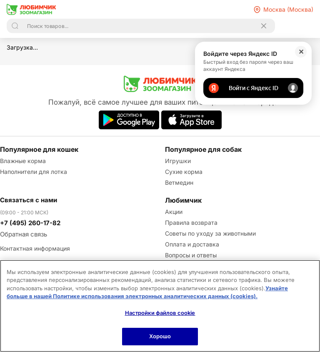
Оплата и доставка (192, 244)
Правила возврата (191, 222)
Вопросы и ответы (191, 255)
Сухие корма (183, 171)
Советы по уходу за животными (210, 233)
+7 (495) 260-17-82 (30, 223)
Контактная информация (35, 248)
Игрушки (178, 160)
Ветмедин (179, 182)
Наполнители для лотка (33, 171)
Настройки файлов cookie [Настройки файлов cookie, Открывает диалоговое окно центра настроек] (160, 312)
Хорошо (160, 336)
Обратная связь (23, 234)
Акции (173, 211)
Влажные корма (23, 160)
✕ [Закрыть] (301, 52)
